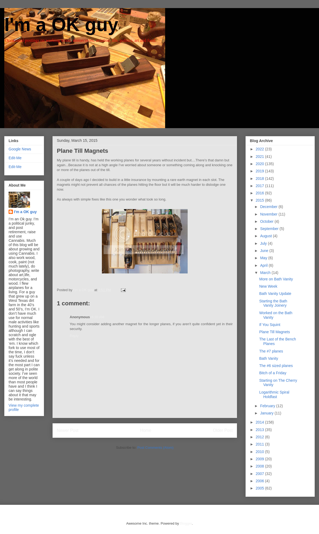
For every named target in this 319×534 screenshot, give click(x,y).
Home (145, 430)
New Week (268, 286)
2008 (260, 466)
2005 (260, 488)
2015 (260, 200)
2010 (260, 452)
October (267, 221)
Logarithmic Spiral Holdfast (274, 394)
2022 (260, 149)
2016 (260, 193)
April (264, 265)
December (269, 207)
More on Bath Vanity (276, 279)
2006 (260, 481)
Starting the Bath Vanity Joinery (273, 303)
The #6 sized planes (276, 366)
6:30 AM (97, 317)
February (268, 406)
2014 (260, 422)
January (267, 413)
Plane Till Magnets (274, 332)
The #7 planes (271, 351)
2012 (260, 437)
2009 (260, 459)
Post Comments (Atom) (155, 448)
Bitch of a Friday (272, 373)
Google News (20, 149)
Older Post (223, 430)
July (264, 243)
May (264, 258)
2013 (260, 430)
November (269, 214)
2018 (260, 178)
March (266, 272)
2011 (260, 444)
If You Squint (269, 324)
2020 (260, 164)
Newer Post (68, 430)
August (266, 236)
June (264, 251)
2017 (260, 186)
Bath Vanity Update (275, 293)
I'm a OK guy (61, 24)
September (269, 229)
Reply (74, 336)
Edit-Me (15, 158)
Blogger (186, 523)
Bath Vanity (268, 358)
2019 (260, 171)
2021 (260, 156)
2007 (260, 474)
